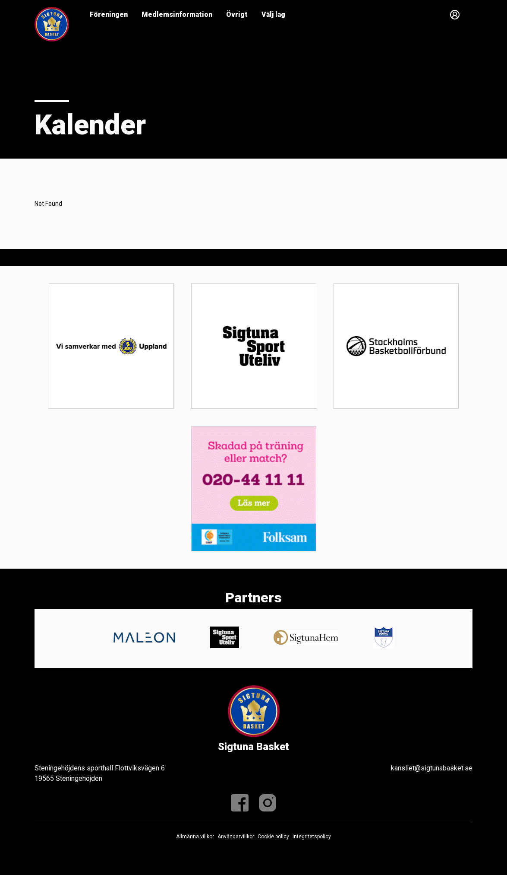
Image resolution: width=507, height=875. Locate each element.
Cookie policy (273, 837)
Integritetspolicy (312, 837)
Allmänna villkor (195, 837)
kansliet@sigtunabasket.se (431, 768)
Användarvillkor (235, 837)
